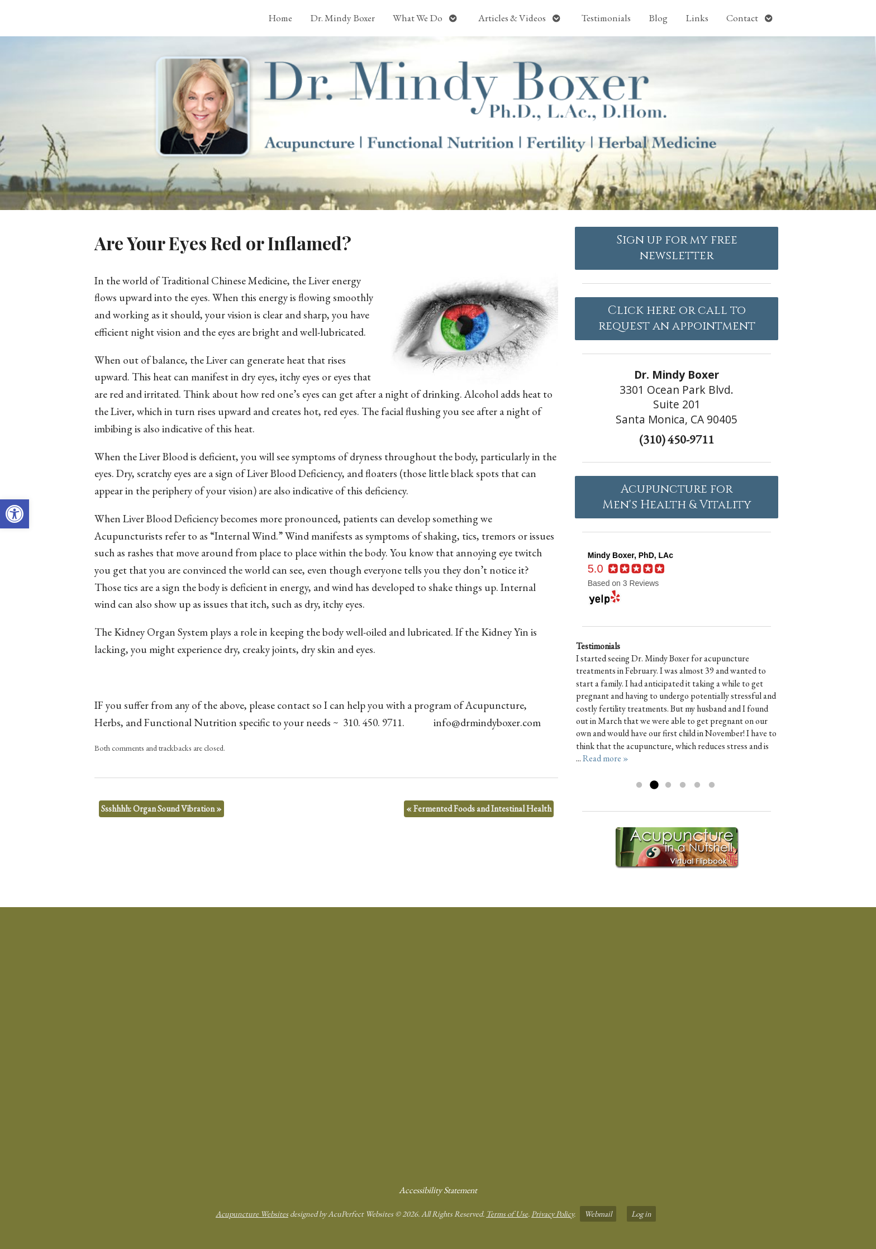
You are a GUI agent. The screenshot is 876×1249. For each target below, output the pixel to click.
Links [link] (696, 18)
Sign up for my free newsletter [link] (676, 248)
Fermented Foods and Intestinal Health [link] (478, 808)
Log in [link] (641, 1213)
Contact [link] (742, 18)
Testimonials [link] (606, 18)
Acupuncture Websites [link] (252, 1213)
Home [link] (280, 18)
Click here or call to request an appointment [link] (676, 318)
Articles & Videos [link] (512, 18)
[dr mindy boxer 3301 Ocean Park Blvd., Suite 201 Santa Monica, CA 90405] (438, 1041)
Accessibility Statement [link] (438, 1190)
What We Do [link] (417, 18)
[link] (14, 513)
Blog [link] (658, 18)
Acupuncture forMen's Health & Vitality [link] (676, 497)
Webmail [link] (598, 1213)
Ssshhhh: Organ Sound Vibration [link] (161, 808)
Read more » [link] (606, 758)
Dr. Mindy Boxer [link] (342, 18)
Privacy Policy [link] (552, 1213)
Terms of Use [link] (507, 1213)
